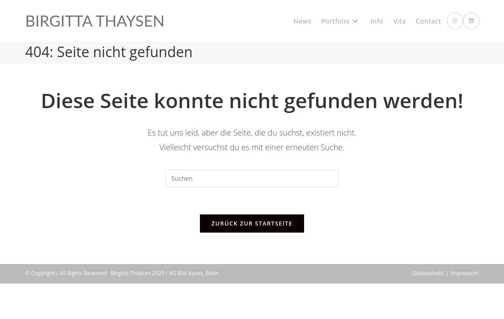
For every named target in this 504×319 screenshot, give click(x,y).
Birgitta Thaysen (94, 20)
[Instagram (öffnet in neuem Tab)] (455, 20)
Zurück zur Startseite (252, 223)
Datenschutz (427, 308)
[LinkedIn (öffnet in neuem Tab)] (471, 20)
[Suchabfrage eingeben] (251, 178)
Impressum (465, 308)
